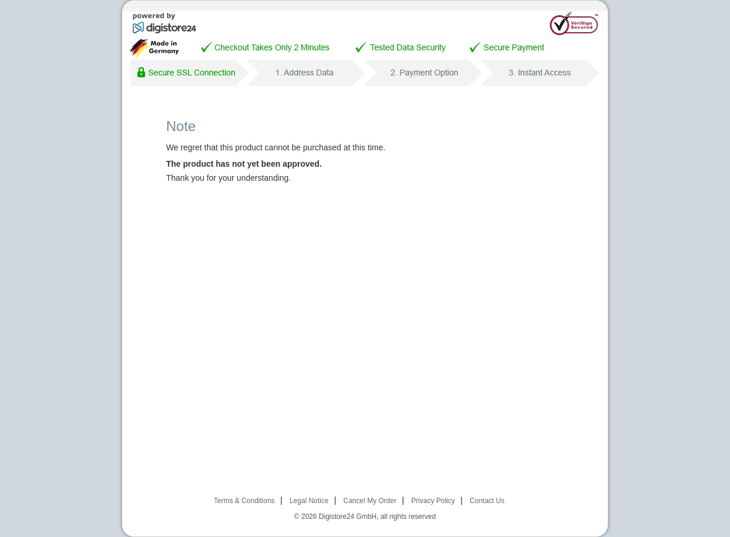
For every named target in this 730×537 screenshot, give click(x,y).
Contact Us (487, 501)
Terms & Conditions (244, 501)
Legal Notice (309, 501)
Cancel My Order (370, 501)
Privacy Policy (433, 501)
